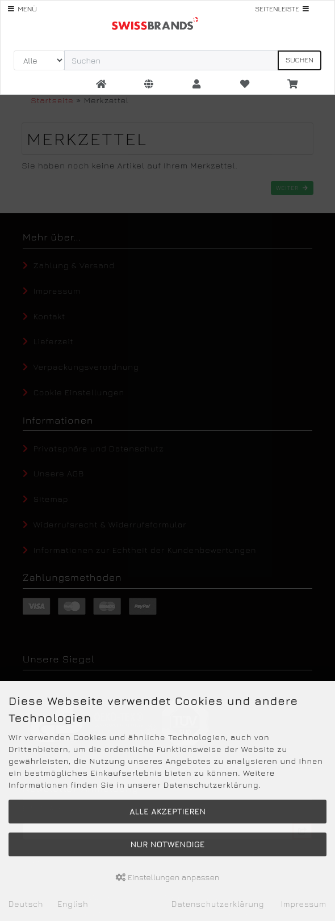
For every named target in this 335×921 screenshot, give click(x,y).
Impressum (303, 904)
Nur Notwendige (167, 844)
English (72, 904)
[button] (149, 84)
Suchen (299, 60)
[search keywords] (171, 60)
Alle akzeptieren (167, 811)
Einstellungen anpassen (168, 877)
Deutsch (26, 904)
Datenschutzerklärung (217, 904)
